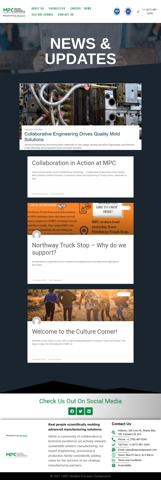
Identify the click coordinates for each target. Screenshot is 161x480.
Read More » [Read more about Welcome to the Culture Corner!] (38, 351)
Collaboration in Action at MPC (74, 163)
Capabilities (58, 8)
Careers (75, 8)
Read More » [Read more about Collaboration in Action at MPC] (38, 186)
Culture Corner (43, 14)
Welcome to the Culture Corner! (74, 331)
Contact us (66, 14)
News (87, 8)
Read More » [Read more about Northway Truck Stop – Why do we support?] (38, 272)
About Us (38, 8)
